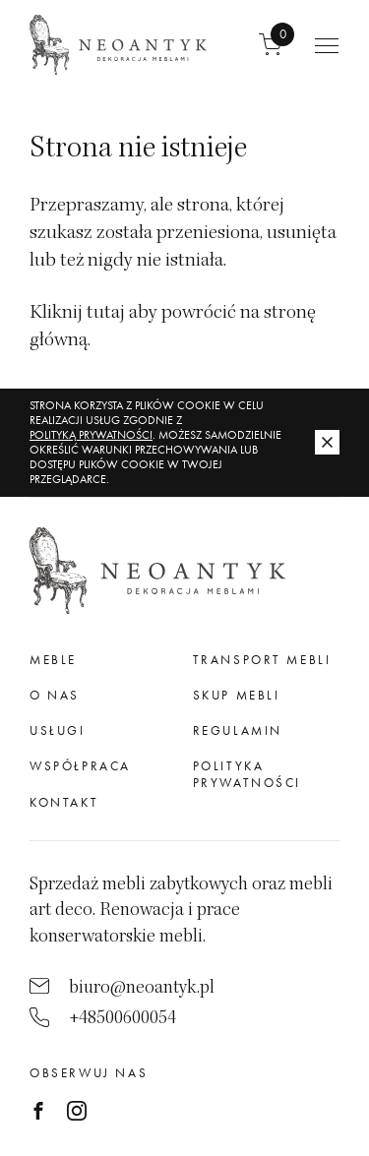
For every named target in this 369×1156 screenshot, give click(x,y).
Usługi (58, 730)
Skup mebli (236, 695)
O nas (55, 695)
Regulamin (237, 730)
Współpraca (80, 766)
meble (53, 659)
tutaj (106, 312)
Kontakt (64, 802)
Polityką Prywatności (91, 435)
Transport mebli (262, 659)
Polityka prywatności (247, 774)
